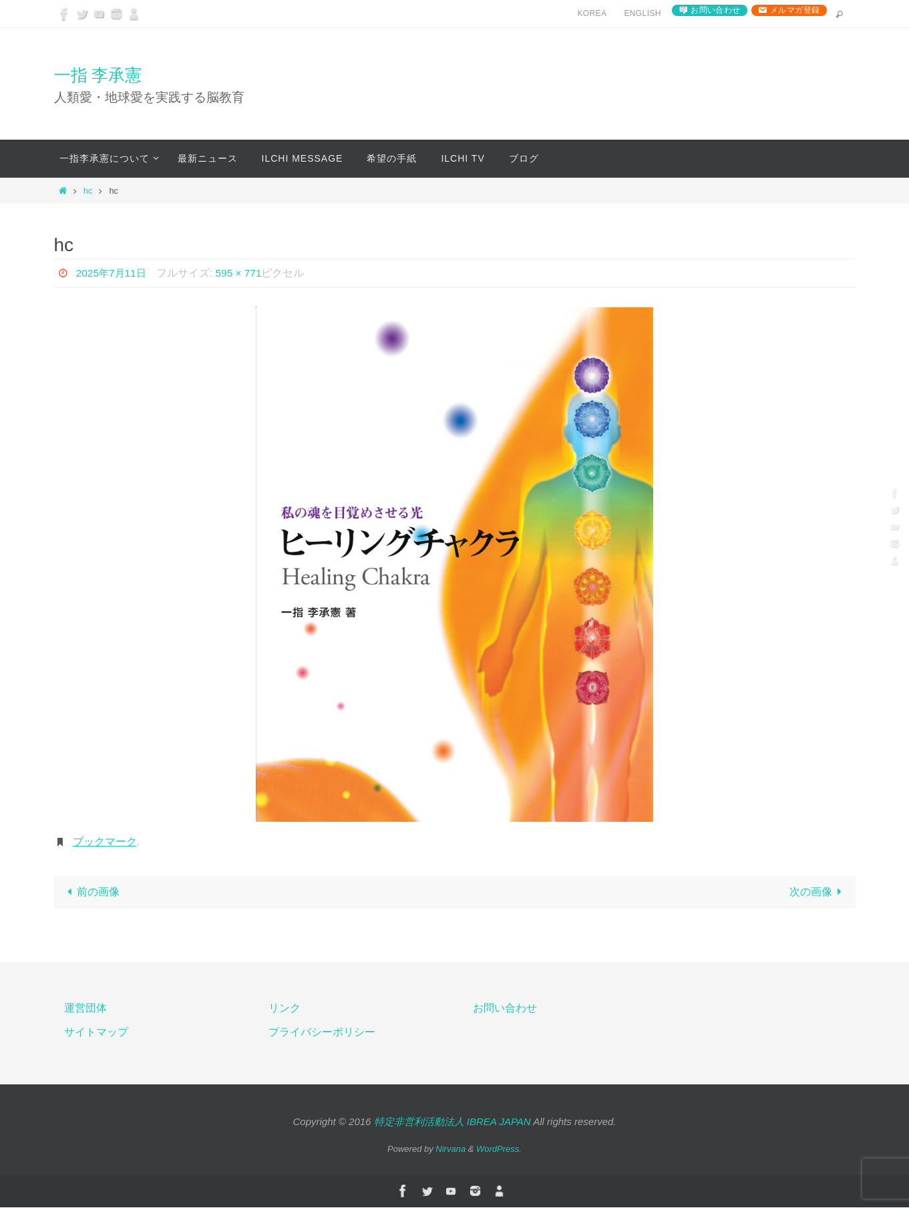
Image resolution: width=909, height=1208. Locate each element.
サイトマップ (96, 1033)
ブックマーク (105, 841)
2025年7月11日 (113, 273)
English (642, 13)
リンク (284, 1008)
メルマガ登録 (795, 10)
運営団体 (85, 1008)
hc (88, 191)
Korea (591, 13)
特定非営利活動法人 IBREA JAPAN (452, 1122)
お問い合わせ (715, 10)
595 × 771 (243, 273)
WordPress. (499, 1150)
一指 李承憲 (98, 74)
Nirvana (450, 1150)
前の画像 (91, 892)
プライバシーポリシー (321, 1033)
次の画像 (818, 892)
